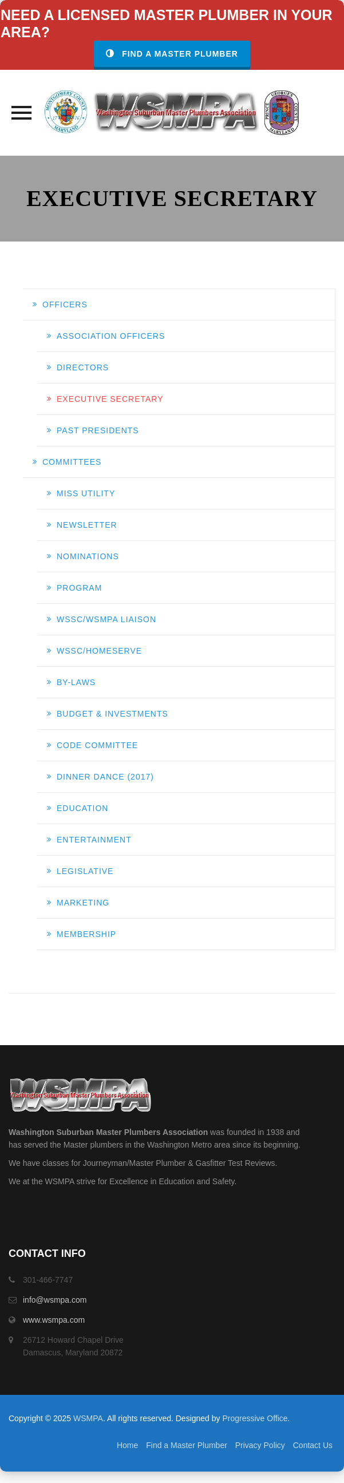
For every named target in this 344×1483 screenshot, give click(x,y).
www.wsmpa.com (54, 1319)
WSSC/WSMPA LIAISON (106, 619)
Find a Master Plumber (172, 53)
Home (127, 1445)
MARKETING (83, 902)
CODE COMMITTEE (97, 745)
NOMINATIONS (88, 556)
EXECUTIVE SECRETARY (110, 399)
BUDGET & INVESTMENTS (112, 713)
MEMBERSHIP (86, 934)
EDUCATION (82, 808)
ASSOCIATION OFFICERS (111, 336)
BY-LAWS (76, 682)
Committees (71, 461)
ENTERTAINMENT (94, 839)
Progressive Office (254, 1418)
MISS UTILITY (86, 493)
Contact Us (313, 1445)
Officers (65, 304)
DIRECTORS (83, 367)
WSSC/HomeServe (99, 650)
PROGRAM (79, 587)
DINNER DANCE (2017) (105, 776)
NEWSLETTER (87, 524)
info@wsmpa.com (54, 1299)
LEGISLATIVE (85, 871)
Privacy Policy (260, 1445)
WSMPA (88, 1418)
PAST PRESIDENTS (98, 430)
